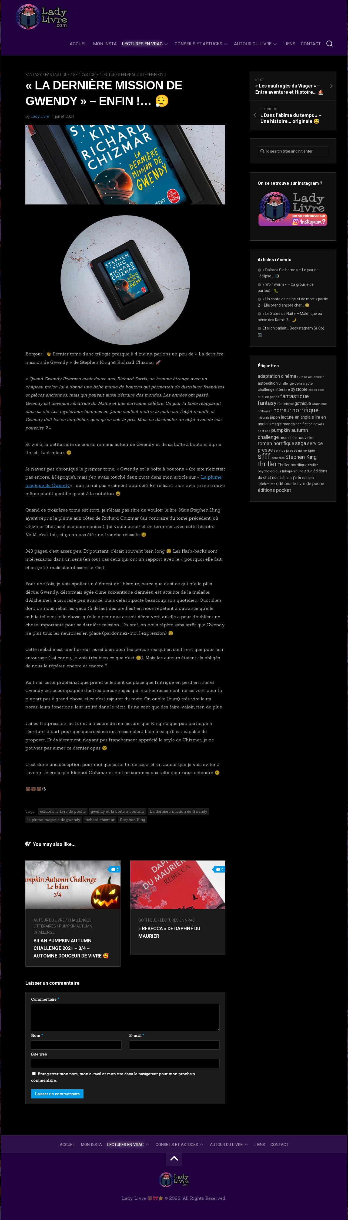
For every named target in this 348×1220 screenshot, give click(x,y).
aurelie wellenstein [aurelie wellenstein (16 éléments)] (310, 377)
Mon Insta (105, 43)
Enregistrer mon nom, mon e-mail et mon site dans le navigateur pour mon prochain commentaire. (113, 1077)
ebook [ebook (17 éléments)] (312, 390)
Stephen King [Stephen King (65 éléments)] (301, 457)
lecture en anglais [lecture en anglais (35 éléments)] (297, 417)
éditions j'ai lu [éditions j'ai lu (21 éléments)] (290, 478)
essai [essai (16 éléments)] (321, 390)
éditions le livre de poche (63, 811)
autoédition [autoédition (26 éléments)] (268, 383)
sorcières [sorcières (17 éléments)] (278, 458)
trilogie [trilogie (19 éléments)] (287, 471)
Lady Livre (40, 116)
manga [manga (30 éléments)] (289, 424)
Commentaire (45, 999)
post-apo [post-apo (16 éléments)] (264, 431)
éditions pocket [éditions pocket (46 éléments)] (274, 490)
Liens (289, 43)
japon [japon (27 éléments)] (275, 417)
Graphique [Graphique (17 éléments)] (319, 404)
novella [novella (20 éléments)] (318, 424)
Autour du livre (253, 43)
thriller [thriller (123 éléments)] (267, 464)
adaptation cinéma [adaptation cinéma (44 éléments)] (277, 376)
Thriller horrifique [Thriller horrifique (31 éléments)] (292, 464)
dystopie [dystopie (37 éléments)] (299, 389)
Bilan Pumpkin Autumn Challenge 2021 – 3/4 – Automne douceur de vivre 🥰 (71, 948)
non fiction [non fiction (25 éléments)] (304, 424)
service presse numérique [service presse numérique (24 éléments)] (294, 450)
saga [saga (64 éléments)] (300, 443)
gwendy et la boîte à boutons (118, 811)
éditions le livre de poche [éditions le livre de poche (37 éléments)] (300, 483)
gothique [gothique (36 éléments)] (303, 403)
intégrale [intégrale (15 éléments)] (263, 417)
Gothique (148, 920)
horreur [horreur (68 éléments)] (282, 410)
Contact (311, 43)
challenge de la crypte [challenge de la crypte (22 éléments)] (296, 383)
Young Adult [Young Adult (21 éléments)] (303, 471)
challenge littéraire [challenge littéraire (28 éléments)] (274, 389)
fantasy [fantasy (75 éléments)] (267, 403)
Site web (39, 1054)
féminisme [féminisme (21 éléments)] (285, 404)
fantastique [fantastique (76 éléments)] (294, 396)
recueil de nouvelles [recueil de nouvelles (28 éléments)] (297, 437)
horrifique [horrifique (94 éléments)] (305, 410)
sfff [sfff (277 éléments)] (264, 456)
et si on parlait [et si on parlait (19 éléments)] (268, 397)
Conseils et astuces (198, 43)
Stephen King (153, 74)
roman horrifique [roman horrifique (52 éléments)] (276, 443)
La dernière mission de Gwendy (178, 811)
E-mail (136, 1035)
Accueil (79, 43)
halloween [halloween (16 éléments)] (265, 411)
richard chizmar (100, 819)
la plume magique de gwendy (53, 819)
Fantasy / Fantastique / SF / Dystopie (62, 74)
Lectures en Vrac (142, 43)
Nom (37, 1035)
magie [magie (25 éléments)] (277, 424)
